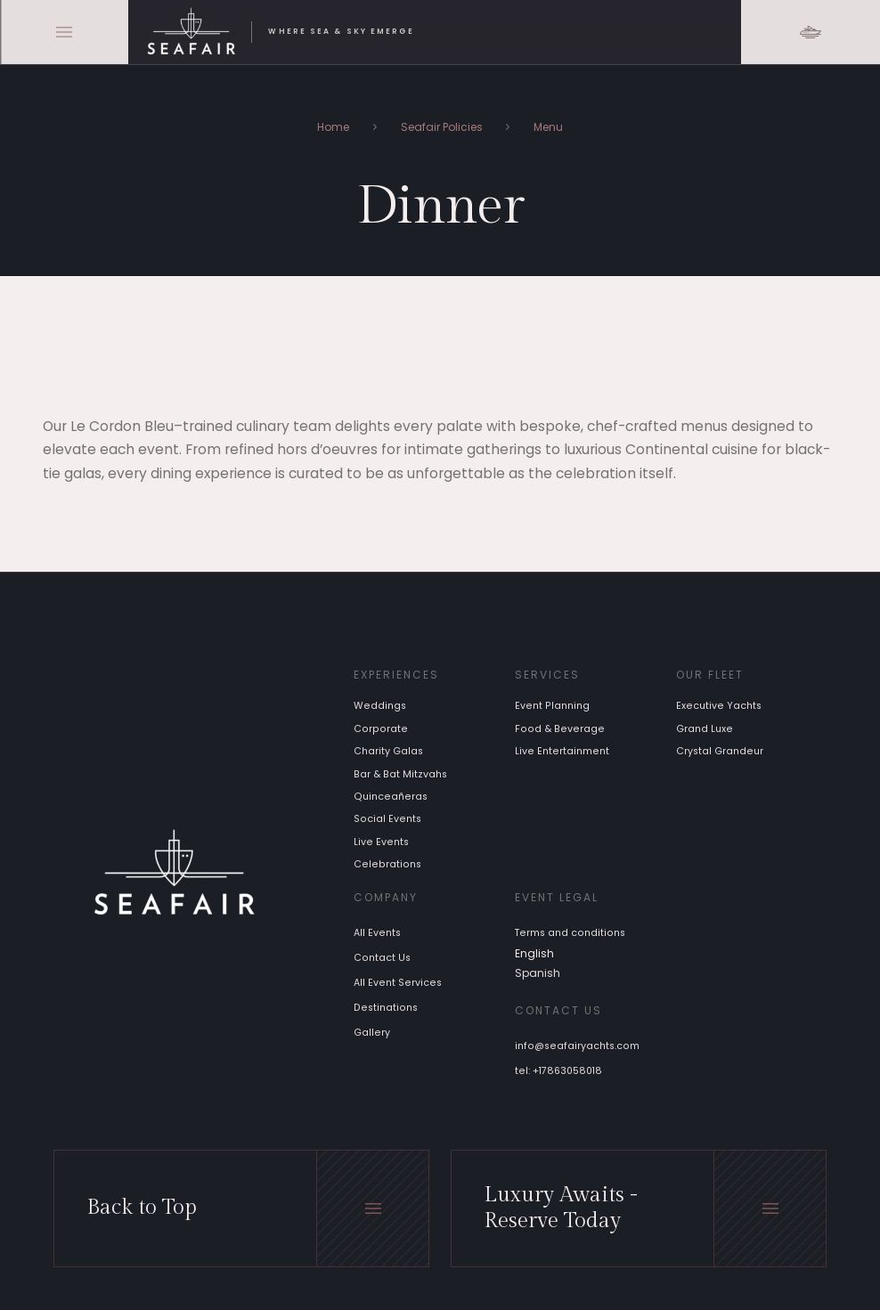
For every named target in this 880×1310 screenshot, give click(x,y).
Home (333, 126)
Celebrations (387, 865)
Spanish (537, 972)
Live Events (381, 842)
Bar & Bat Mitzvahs (400, 774)
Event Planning (552, 706)
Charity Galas (388, 752)
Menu (548, 126)
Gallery (372, 1032)
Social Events (387, 819)
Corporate (381, 729)
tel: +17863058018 (558, 1071)
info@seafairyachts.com (577, 1046)
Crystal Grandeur (719, 752)
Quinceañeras (391, 796)
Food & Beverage (560, 729)
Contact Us (382, 957)
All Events (377, 933)
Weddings (380, 706)
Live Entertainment (562, 752)
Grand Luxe (704, 729)
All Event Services (398, 982)
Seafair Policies (442, 126)
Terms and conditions (570, 933)
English (534, 953)
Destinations (386, 1007)
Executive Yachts (719, 706)
